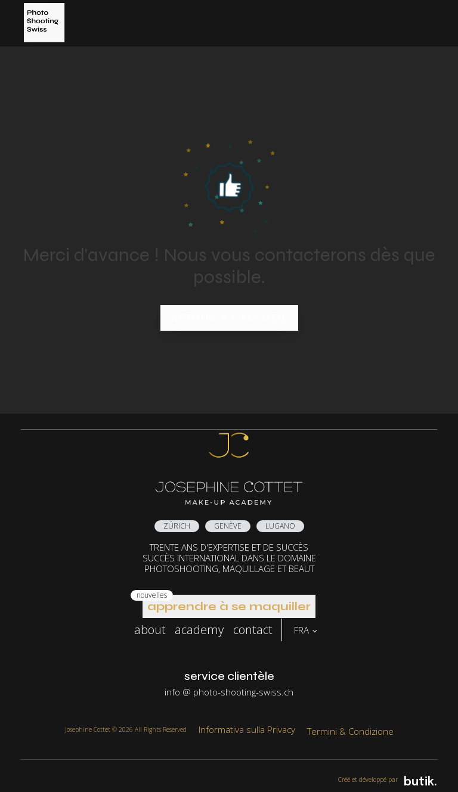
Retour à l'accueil (229, 317)
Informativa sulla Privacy (247, 729)
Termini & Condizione (350, 731)
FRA (301, 630)
